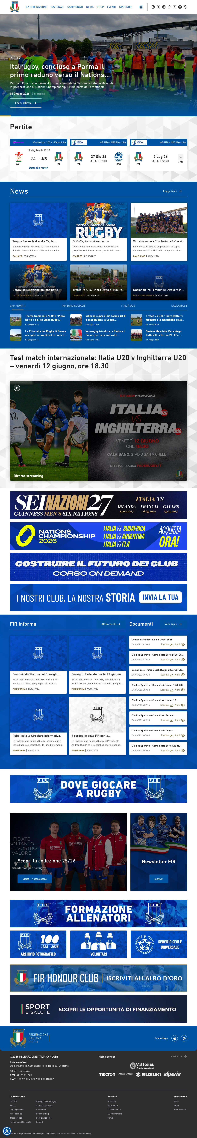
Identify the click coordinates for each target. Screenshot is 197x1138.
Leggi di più (172, 191)
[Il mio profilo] (141, 7)
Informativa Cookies (66, 1133)
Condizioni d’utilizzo (31, 1133)
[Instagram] (164, 7)
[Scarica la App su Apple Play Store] (174, 1038)
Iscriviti (158, 878)
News (110, 1118)
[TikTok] (169, 7)
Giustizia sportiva (44, 1105)
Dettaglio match (38, 167)
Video (176, 1105)
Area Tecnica (16, 1113)
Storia (12, 1105)
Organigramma (17, 1109)
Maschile (112, 1101)
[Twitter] (158, 7)
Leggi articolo (26, 103)
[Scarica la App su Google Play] (184, 1038)
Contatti (39, 1122)
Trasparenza (16, 1118)
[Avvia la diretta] (98, 388)
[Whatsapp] (185, 7)
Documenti (41, 1109)
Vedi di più (173, 624)
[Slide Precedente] (12, 57)
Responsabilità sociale (20, 1122)
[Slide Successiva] (20, 57)
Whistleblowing (84, 1133)
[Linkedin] (180, 7)
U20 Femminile (115, 1113)
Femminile (113, 1105)
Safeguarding (42, 1113)
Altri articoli (111, 624)
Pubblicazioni (179, 1109)
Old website (15, 1133)
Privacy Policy (49, 1133)
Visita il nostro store (35, 878)
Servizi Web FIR (43, 1118)
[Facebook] (153, 7)
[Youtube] (174, 7)
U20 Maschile (114, 1109)
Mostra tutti (179, 1056)
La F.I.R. (13, 1101)
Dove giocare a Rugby (46, 1101)
